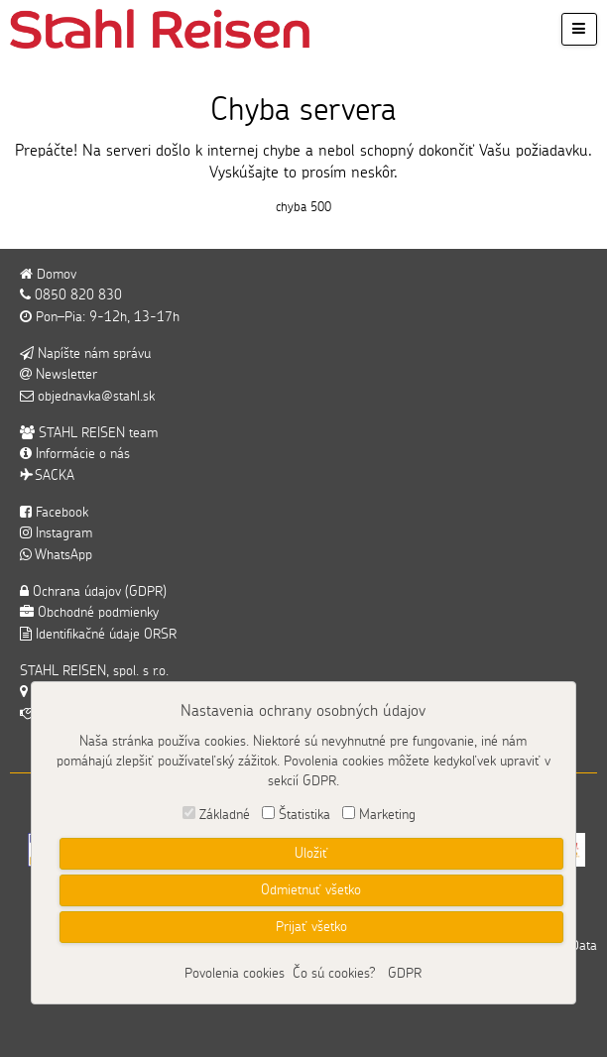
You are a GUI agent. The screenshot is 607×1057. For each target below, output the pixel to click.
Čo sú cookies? (334, 974)
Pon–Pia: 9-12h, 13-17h (100, 317)
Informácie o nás (75, 454)
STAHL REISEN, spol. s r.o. (94, 671)
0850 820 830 (71, 295)
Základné (224, 815)
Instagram (56, 533)
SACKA (47, 476)
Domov (48, 275)
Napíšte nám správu (85, 354)
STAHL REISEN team (89, 433)
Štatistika (304, 815)
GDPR (405, 974)
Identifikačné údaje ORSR (98, 635)
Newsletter (58, 375)
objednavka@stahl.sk (87, 397)
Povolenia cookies (234, 974)
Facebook (54, 513)
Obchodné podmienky (89, 613)
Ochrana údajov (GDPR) (93, 592)
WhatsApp (56, 555)
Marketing (387, 815)
